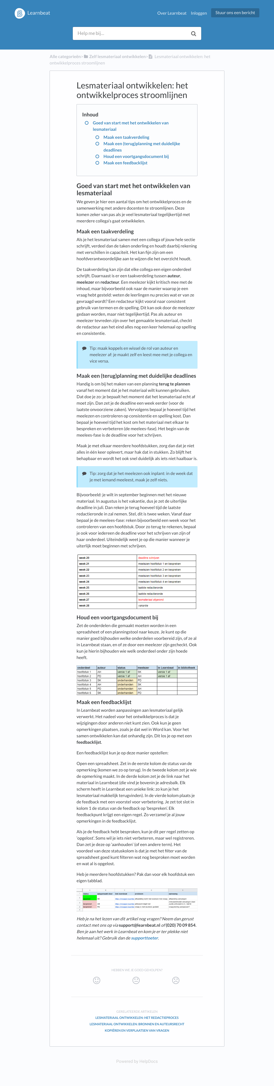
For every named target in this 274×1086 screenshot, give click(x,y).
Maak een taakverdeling (126, 137)
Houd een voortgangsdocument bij (136, 156)
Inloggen (199, 13)
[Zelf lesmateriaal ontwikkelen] (114, 56)
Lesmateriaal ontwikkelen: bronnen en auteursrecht (137, 1024)
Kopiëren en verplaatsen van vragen (137, 1030)
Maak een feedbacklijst (125, 162)
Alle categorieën (65, 56)
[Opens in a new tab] (137, 1061)
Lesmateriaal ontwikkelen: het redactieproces (137, 1018)
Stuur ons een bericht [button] (235, 12)
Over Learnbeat (172, 13)
